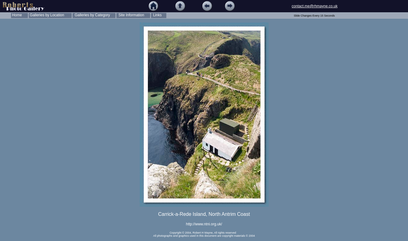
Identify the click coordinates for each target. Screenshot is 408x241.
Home (16, 15)
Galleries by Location (46, 15)
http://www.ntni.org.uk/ (204, 224)
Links (156, 15)
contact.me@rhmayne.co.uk (315, 6)
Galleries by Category (91, 15)
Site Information (130, 15)
